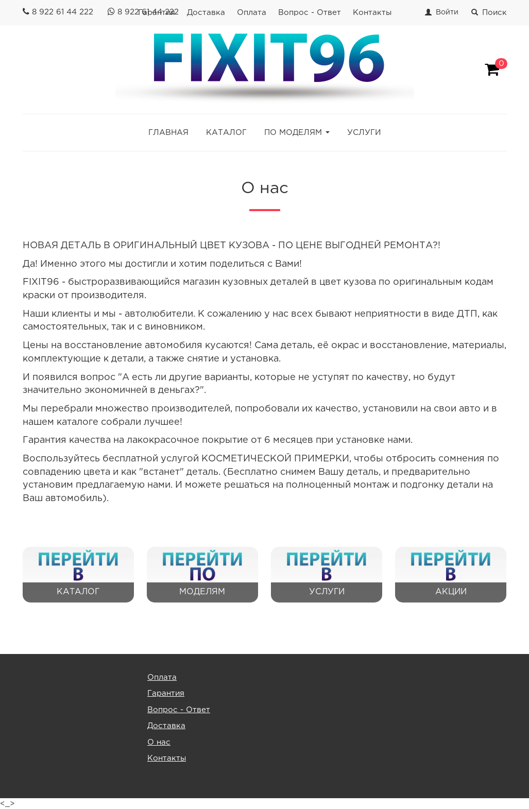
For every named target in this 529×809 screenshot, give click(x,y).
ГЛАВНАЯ (168, 132)
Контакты (372, 12)
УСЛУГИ (364, 132)
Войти (447, 12)
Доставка (206, 12)
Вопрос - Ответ (309, 12)
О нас (158, 742)
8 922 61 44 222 (62, 12)
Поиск (489, 12)
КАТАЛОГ (226, 132)
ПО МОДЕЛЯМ (293, 132)
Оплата (251, 12)
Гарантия (165, 693)
